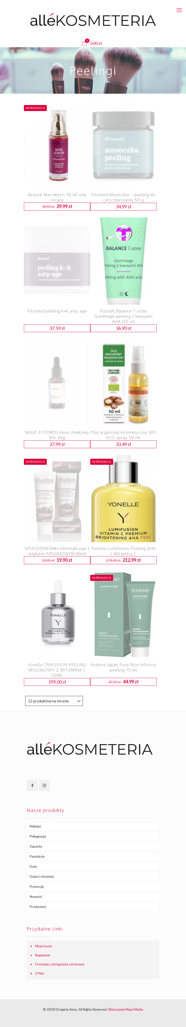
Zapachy (36, 846)
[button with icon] (32, 785)
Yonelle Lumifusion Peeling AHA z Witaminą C (123, 551)
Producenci (38, 907)
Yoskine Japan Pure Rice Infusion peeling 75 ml (123, 667)
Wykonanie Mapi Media (125, 1009)
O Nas (39, 973)
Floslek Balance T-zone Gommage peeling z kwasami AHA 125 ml (123, 316)
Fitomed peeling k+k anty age (57, 311)
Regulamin (42, 955)
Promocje (37, 887)
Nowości (36, 897)
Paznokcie (37, 856)
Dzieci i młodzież (42, 877)
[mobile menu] (179, 10)
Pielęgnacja (38, 836)
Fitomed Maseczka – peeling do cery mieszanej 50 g (123, 197)
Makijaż (35, 826)
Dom (33, 866)
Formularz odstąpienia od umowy (59, 964)
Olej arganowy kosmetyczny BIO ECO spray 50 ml (123, 435)
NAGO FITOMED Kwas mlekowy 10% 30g (57, 435)
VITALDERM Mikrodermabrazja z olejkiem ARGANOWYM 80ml (57, 551)
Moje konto (43, 946)
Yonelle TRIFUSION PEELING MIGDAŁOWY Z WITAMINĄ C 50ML (57, 670)
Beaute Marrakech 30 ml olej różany (57, 197)
